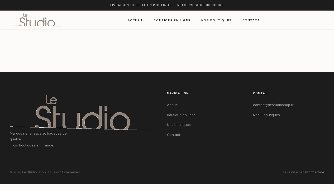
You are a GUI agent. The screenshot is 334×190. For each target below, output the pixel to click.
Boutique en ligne (172, 20)
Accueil (135, 20)
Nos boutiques (216, 20)
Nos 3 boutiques (266, 115)
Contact (251, 20)
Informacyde (314, 172)
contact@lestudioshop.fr (273, 105)
